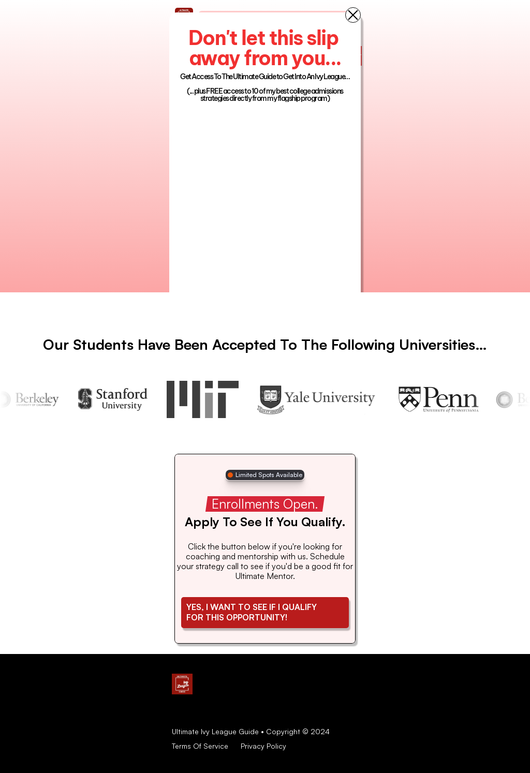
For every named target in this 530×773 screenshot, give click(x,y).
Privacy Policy (263, 745)
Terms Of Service (200, 745)
